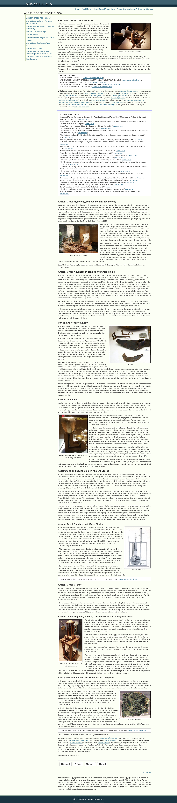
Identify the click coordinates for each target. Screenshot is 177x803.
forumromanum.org (107, 105)
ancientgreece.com (98, 100)
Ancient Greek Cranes (34, 48)
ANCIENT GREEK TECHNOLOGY (38, 18)
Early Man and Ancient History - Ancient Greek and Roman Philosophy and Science (123, 9)
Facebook (65, 764)
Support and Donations (96, 799)
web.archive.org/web (81, 107)
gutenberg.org (96, 95)
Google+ (90, 764)
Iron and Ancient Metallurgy (36, 32)
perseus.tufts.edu (72, 95)
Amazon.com (84, 119)
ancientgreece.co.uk (120, 95)
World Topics (87, 9)
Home (77, 9)
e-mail (102, 764)
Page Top (146, 772)
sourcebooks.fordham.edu (129, 91)
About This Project (79, 799)
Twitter (78, 764)
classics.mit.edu (103, 743)
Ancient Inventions (32, 35)
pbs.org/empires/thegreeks (67, 100)
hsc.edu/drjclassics (118, 98)
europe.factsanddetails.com (93, 78)
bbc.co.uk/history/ (125, 93)
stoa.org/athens (117, 102)
